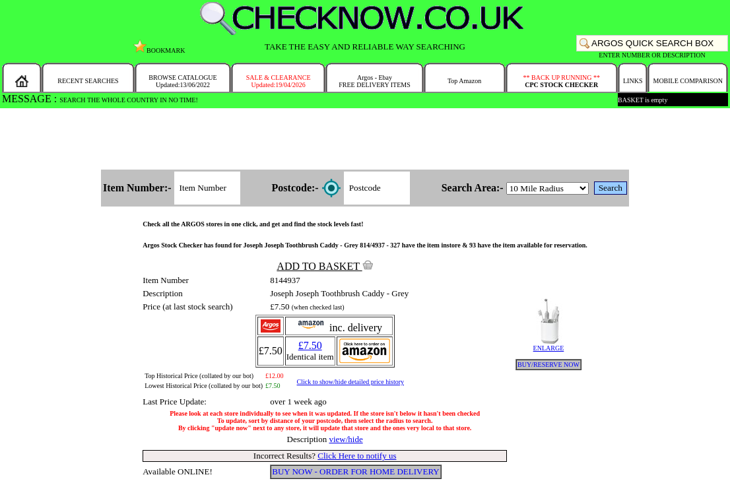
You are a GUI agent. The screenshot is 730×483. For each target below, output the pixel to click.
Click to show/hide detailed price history (350, 381)
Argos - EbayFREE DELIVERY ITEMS (375, 81)
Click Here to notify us (356, 456)
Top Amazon (464, 80)
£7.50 (310, 345)
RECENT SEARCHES (87, 80)
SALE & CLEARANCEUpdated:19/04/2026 (278, 81)
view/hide (345, 439)
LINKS (632, 80)
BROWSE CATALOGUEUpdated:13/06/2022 (182, 81)
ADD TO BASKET (325, 266)
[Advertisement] (365, 140)
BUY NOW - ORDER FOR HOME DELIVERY (356, 471)
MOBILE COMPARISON (687, 80)
